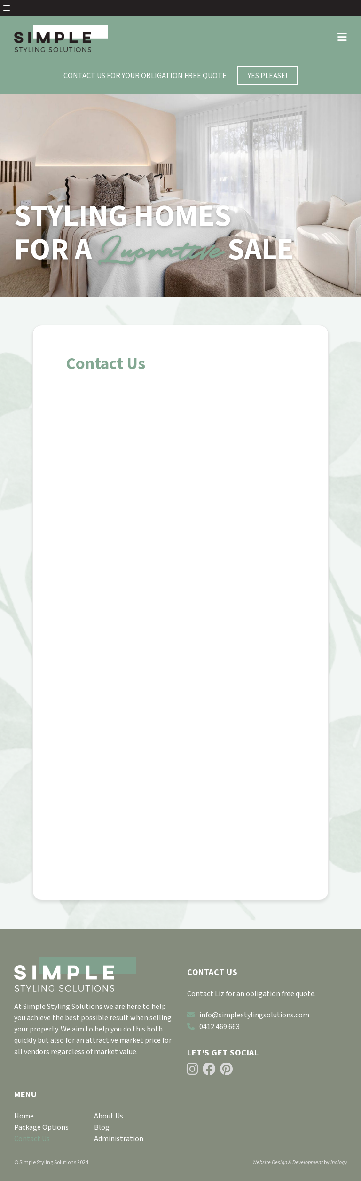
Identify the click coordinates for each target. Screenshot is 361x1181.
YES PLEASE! (267, 76)
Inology (338, 1162)
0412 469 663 (213, 1027)
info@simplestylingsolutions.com (248, 1015)
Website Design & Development (287, 1162)
